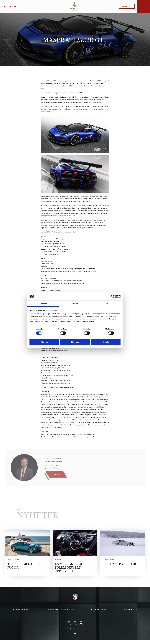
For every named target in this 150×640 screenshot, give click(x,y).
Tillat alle (105, 342)
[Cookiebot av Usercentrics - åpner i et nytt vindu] (111, 296)
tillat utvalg (75, 342)
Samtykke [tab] (43, 303)
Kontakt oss (127, 6)
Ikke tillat (44, 342)
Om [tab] (107, 303)
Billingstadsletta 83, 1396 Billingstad (61, 610)
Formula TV (10, 6)
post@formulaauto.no (130, 610)
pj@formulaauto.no (52, 468)
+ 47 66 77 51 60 (98, 610)
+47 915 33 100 (51, 465)
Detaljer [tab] (75, 303)
